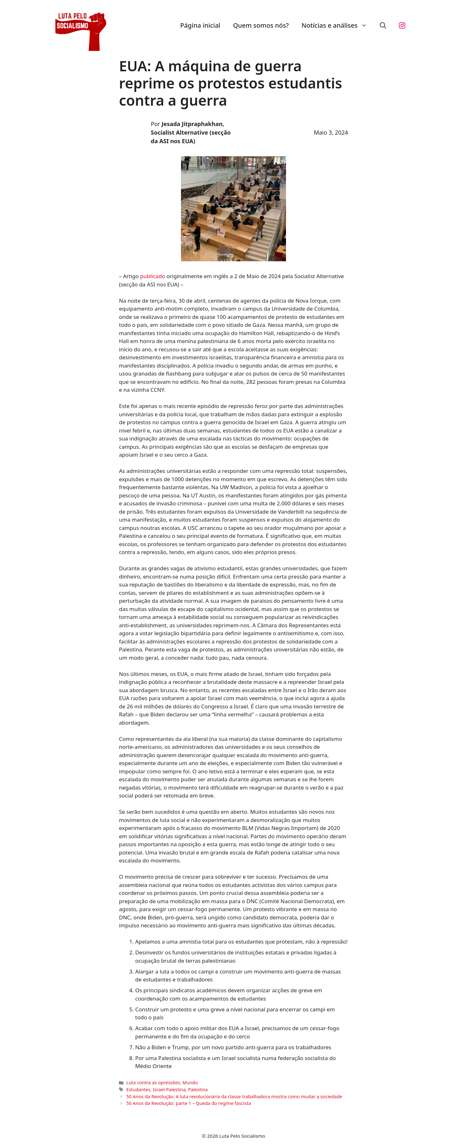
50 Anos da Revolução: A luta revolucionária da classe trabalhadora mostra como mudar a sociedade (234, 1096)
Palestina (198, 1089)
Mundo (190, 1082)
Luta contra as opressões (153, 1082)
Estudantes (138, 1089)
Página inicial (200, 25)
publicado (152, 276)
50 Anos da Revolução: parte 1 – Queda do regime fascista (188, 1103)
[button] (383, 25)
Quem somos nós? (261, 25)
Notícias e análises (337, 25)
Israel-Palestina (169, 1089)
